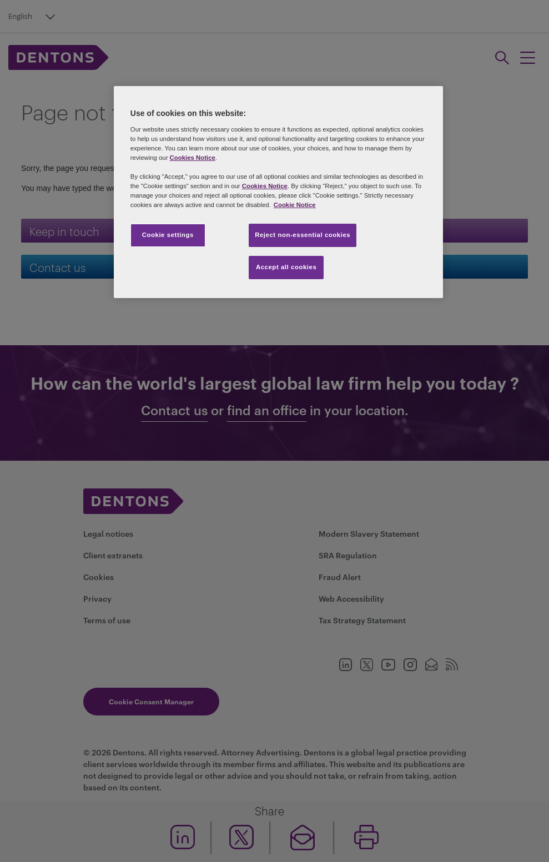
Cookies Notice (192, 157)
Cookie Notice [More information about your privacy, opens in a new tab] (295, 204)
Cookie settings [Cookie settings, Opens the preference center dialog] (168, 234)
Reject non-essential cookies (302, 234)
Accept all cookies (286, 267)
